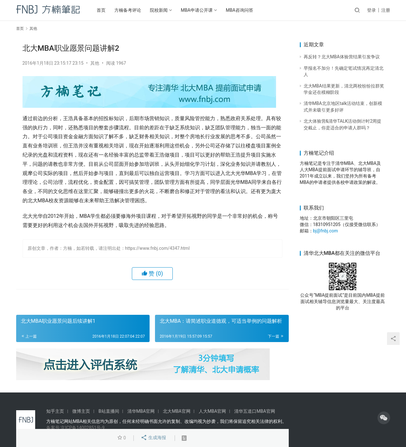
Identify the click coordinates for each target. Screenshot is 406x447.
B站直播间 (109, 411)
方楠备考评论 (127, 10)
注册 (385, 10)
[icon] (383, 417)
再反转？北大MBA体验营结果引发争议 (342, 56)
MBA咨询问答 (239, 10)
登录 (371, 10)
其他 (94, 63)
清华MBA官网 (141, 411)
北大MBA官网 (176, 411)
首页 (101, 10)
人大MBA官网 (212, 411)
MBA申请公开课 (197, 10)
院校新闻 (159, 10)
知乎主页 (55, 411)
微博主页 (81, 411)
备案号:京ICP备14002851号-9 (75, 427)
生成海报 (153, 438)
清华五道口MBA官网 (254, 411)
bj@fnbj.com (325, 230)
